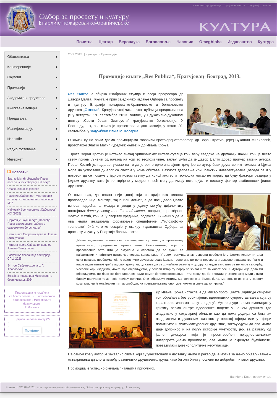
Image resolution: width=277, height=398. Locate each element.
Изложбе (14, 139)
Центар (106, 42)
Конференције (19, 67)
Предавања (17, 118)
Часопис (185, 42)
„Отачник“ (91, 110)
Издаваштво (240, 42)
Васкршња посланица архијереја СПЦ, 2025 (29, 257)
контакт (267, 5)
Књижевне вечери (22, 108)
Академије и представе (26, 98)
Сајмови (14, 77)
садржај (254, 5)
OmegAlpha (210, 42)
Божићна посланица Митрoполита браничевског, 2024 (29, 277)
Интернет (15, 159)
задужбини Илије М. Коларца (114, 131)
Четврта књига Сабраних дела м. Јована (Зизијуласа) (29, 246)
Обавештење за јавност (23, 188)
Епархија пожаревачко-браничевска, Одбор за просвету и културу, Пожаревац (88, 387)
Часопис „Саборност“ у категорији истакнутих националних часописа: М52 (30, 199)
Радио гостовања (21, 149)
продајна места (235, 5)
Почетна (84, 42)
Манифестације (20, 128)
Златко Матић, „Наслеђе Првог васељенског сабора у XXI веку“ (28, 180)
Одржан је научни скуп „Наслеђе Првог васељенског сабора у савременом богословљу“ (28, 224)
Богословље (158, 42)
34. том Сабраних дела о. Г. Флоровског (25, 267)
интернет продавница (207, 5)
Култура (266, 42)
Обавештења (18, 57)
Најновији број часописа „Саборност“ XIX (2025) (31, 211)
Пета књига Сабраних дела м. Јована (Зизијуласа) (32, 236)
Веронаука (129, 42)
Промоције (16, 88)
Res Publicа (78, 94)
